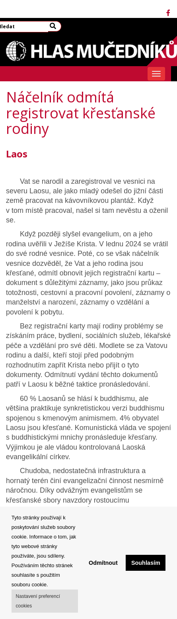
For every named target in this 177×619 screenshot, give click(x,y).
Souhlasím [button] (145, 563)
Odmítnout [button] (103, 563)
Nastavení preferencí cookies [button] (38, 601)
